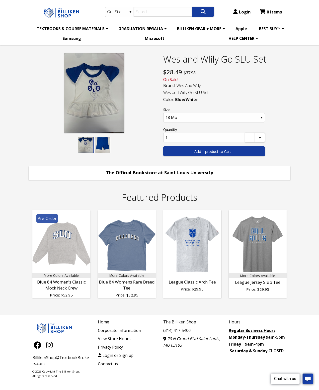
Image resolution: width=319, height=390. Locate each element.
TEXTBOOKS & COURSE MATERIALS (70, 28)
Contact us (108, 364)
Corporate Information (119, 330)
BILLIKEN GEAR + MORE (199, 28)
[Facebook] (39, 345)
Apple (241, 28)
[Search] (163, 12)
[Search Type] (119, 12)
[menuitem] (71, 28)
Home (103, 322)
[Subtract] (250, 137)
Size (166, 109)
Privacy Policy (110, 347)
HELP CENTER (241, 38)
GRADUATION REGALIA (140, 28)
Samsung (72, 38)
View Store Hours (114, 338)
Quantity (170, 129)
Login (242, 12)
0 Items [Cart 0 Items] (271, 12)
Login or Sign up (116, 355)
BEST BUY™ (269, 28)
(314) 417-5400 (177, 330)
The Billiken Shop (179, 322)
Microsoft (154, 38)
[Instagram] (49, 345)
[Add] (260, 137)
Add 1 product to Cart (212, 151)
